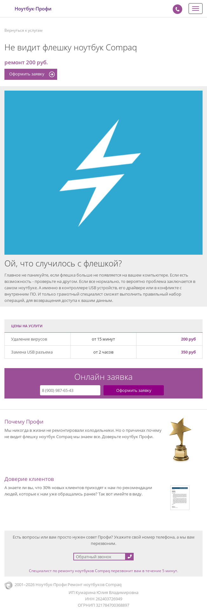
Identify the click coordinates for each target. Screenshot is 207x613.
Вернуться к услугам (23, 30)
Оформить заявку (26, 74)
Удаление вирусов (29, 339)
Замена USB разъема (32, 352)
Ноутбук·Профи (33, 8)
